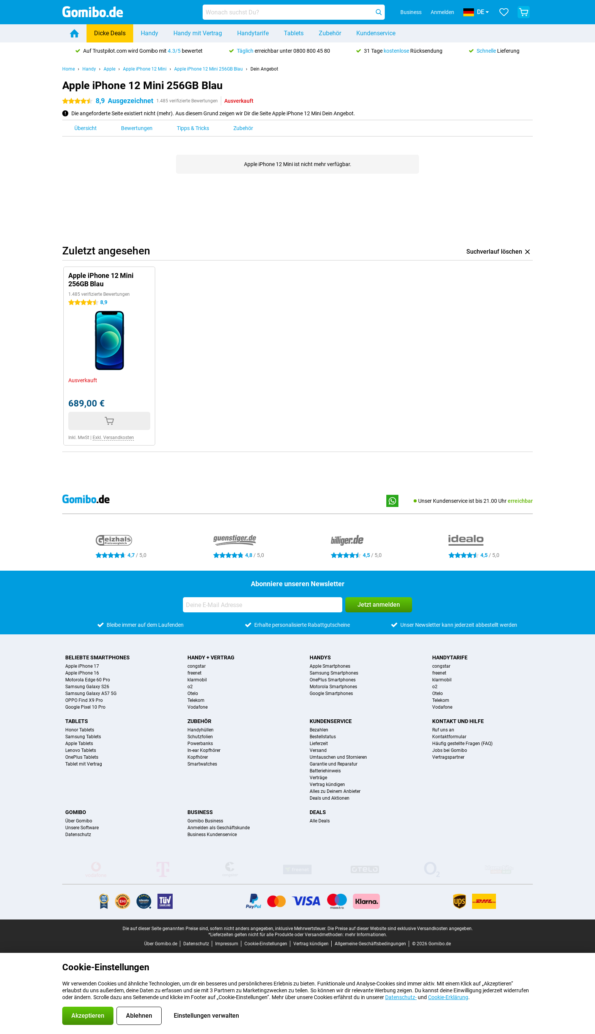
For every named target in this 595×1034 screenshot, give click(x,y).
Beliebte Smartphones (97, 657)
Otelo (192, 693)
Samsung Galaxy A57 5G (90, 693)
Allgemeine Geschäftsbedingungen (370, 943)
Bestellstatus (323, 736)
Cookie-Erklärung (448, 997)
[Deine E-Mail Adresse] (262, 604)
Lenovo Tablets (80, 750)
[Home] (74, 33)
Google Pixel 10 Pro (85, 707)
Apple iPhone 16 (82, 673)
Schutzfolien (200, 736)
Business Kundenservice (212, 834)
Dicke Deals (110, 33)
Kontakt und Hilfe (458, 721)
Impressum (226, 943)
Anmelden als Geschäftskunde (218, 827)
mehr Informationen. (366, 934)
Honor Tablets (79, 730)
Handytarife (253, 33)
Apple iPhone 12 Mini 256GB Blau (208, 69)
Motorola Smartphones (333, 686)
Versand (318, 750)
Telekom (196, 700)
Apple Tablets (79, 743)
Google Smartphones (331, 693)
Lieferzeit (319, 743)
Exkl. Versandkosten (113, 437)
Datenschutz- (401, 997)
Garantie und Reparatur (333, 764)
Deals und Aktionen (329, 798)
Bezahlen (319, 730)
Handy (149, 33)
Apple (109, 69)
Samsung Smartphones (334, 673)
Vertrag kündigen (327, 784)
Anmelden (442, 12)
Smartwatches (202, 764)
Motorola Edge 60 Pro (87, 680)
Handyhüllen (200, 730)
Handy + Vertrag (211, 657)
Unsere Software (82, 827)
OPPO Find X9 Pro (84, 700)
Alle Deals (320, 821)
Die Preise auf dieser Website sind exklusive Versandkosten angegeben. (400, 928)
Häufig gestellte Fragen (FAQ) (462, 743)
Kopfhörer (197, 757)
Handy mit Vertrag (197, 33)
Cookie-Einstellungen (265, 943)
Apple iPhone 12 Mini (145, 69)
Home (68, 69)
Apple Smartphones (330, 666)
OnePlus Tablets (81, 757)
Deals (318, 812)
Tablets (294, 33)
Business (200, 812)
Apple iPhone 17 (82, 666)
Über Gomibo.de (160, 943)
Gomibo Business (205, 821)
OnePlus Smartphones (333, 680)
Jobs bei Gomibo (449, 750)
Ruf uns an (443, 730)
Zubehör (330, 33)
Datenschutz (78, 834)
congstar (196, 666)
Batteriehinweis (325, 771)
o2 (190, 686)
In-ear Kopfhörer (203, 750)
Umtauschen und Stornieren (338, 757)
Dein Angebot (264, 69)
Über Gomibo (78, 821)
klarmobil (197, 680)
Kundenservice (375, 33)
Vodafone (197, 707)
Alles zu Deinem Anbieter (335, 791)
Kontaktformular (449, 736)
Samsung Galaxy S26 (87, 686)
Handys (320, 657)
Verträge (318, 777)
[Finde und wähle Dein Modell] (294, 12)
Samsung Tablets (83, 736)
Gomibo (75, 812)
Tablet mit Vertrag (83, 764)
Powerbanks (200, 743)
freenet (194, 673)
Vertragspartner (448, 757)
